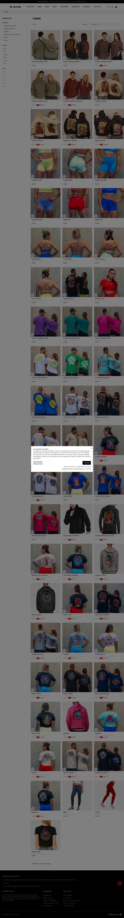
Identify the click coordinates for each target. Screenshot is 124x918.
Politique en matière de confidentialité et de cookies (77, 466)
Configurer (37, 463)
